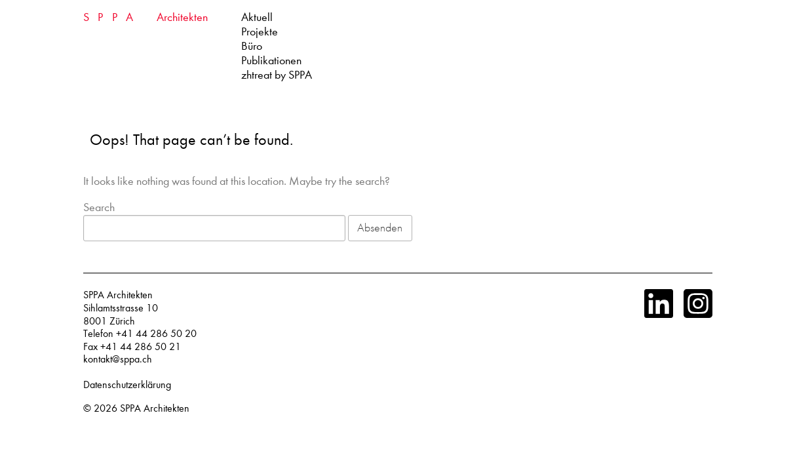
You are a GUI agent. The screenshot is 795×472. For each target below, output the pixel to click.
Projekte (259, 32)
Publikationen (271, 61)
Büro (251, 46)
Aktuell (257, 17)
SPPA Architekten (154, 408)
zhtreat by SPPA (276, 75)
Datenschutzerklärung (127, 385)
